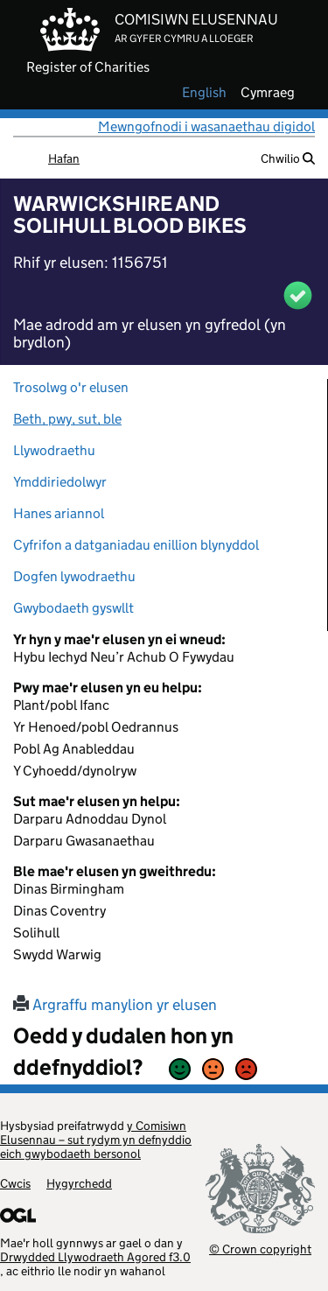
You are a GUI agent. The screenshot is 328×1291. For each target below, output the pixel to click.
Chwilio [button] (288, 158)
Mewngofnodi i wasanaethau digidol (206, 126)
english (204, 93)
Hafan (64, 158)
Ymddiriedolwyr (60, 482)
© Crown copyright (260, 1248)
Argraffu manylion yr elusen (115, 1004)
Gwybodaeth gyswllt (73, 608)
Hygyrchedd (79, 1183)
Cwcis (15, 1183)
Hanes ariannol (58, 513)
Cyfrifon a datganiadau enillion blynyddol (136, 545)
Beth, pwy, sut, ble (67, 418)
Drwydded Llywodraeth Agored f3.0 (95, 1257)
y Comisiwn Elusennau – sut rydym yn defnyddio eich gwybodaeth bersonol (96, 1139)
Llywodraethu (54, 450)
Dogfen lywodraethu (74, 576)
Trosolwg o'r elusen (71, 387)
